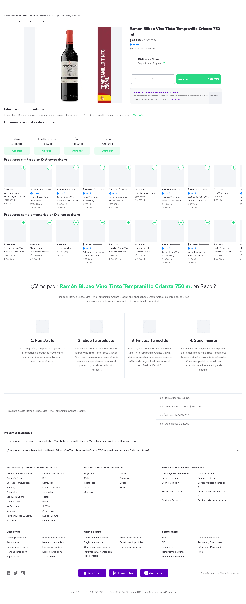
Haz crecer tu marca (130, 547)
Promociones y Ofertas (54, 537)
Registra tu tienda (93, 542)
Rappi (6, 22)
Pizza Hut (11, 520)
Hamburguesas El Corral (19, 515)
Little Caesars (49, 520)
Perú (122, 487)
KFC (44, 478)
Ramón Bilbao (46, 16)
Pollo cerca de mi (207, 473)
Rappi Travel (13, 556)
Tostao (46, 496)
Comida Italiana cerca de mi (212, 500)
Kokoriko (11, 511)
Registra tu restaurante (96, 537)
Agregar (17, 151)
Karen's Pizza (13, 501)
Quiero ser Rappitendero (97, 547)
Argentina (89, 473)
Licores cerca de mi (52, 551)
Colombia (125, 478)
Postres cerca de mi (172, 491)
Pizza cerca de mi (170, 478)
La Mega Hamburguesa (18, 482)
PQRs (200, 551)
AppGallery (154, 573)
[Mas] (170, 79)
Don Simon (65, 16)
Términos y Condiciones (210, 542)
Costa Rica (89, 482)
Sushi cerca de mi (171, 482)
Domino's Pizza (14, 478)
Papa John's (13, 492)
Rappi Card (167, 547)
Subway (11, 487)
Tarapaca (75, 16)
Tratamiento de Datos (173, 551)
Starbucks (47, 482)
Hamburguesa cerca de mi (175, 473)
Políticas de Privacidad (209, 547)
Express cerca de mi (52, 547)
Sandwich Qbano (15, 496)
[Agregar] (23, 167)
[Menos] (135, 79)
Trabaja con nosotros (131, 537)
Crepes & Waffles (51, 487)
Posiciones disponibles (131, 542)
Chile (86, 478)
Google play (123, 573)
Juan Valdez (48, 492)
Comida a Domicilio (171, 500)
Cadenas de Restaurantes (20, 473)
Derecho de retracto (208, 537)
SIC (163, 542)
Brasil (123, 473)
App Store (92, 573)
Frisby (45, 501)
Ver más (138, 115)
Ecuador (124, 482)
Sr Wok (46, 506)
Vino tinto (34, 16)
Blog (164, 537)
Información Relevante (173, 556)
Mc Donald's (13, 506)
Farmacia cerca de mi (17, 547)
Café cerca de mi (206, 478)
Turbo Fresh (48, 556)
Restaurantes (14, 542)
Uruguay (88, 492)
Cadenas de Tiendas (53, 473)
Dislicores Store (148, 59)
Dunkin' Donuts (50, 515)
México (87, 487)
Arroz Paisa (48, 511)
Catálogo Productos (17, 537)
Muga (56, 16)
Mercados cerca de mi (53, 542)
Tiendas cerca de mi (17, 551)
